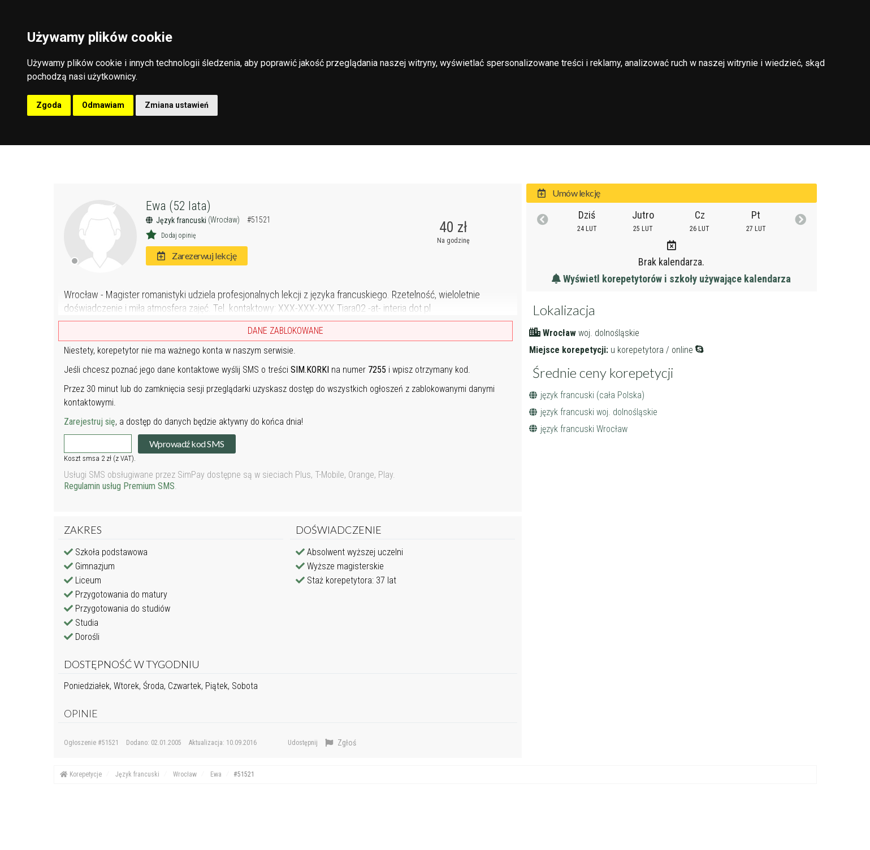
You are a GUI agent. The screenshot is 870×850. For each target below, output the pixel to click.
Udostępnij (303, 743)
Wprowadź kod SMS (186, 443)
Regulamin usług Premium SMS (119, 486)
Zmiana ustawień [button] (177, 105)
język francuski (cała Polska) (586, 395)
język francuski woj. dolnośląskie (593, 412)
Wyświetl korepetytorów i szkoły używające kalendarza (671, 279)
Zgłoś (340, 742)
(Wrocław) (224, 219)
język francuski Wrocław (578, 429)
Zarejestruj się (89, 421)
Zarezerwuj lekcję (196, 255)
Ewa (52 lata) (178, 206)
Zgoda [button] (49, 105)
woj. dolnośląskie (608, 333)
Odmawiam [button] (103, 105)
